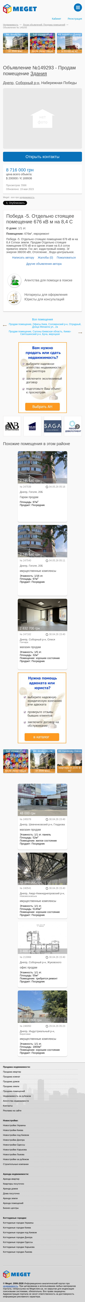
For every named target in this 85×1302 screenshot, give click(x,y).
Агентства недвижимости (16, 1101)
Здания (38, 73)
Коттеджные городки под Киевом (20, 1232)
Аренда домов (10, 1188)
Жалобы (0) (45, 257)
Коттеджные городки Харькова (19, 1247)
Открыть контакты (43, 156)
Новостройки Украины (14, 1125)
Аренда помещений (13, 1203)
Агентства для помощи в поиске (48, 280)
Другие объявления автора (44, 263)
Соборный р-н (27, 83)
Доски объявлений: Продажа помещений (44, 24)
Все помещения (42, 319)
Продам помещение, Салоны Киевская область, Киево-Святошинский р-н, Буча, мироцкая (40, 333)
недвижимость (27, 197)
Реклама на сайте (12, 1110)
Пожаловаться (66, 257)
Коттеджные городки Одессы (18, 1242)
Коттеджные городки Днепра (17, 1237)
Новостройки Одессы (14, 1145)
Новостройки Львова (13, 1154)
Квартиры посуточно (13, 1184)
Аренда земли (10, 1198)
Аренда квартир (11, 1179)
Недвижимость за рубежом (17, 1096)
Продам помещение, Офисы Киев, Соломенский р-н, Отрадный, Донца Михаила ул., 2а (45, 325)
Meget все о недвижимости (42, 1274)
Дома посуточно (11, 1193)
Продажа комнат (11, 1076)
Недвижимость (10, 24)
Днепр (8, 83)
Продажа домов (11, 1081)
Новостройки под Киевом (16, 1135)
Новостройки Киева (13, 1130)
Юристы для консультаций (44, 299)
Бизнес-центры (11, 1208)
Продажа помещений (14, 1091)
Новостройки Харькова (15, 1149)
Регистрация (75, 18)
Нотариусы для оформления (45, 294)
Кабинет (56, 18)
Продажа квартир (12, 1072)
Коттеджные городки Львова (17, 1252)
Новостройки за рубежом (16, 1159)
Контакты (8, 1106)
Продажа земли (11, 1086)
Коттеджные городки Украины (18, 1223)
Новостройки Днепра (14, 1140)
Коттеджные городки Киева (17, 1227)
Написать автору (23, 257)
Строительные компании (15, 1164)
